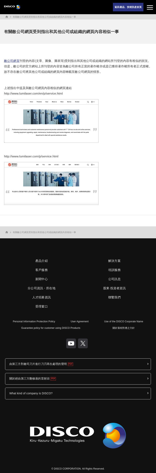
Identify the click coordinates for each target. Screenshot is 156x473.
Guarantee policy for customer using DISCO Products (50, 328)
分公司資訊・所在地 (41, 288)
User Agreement (80, 321)
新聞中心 (41, 279)
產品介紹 (41, 260)
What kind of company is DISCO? (31, 393)
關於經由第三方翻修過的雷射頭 (29, 378)
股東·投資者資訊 (114, 288)
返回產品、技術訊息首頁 (128, 7)
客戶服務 (41, 270)
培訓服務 (114, 270)
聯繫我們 (114, 297)
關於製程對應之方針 (124, 328)
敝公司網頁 (12, 60)
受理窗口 (41, 306)
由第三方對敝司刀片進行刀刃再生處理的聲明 (38, 364)
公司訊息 (114, 279)
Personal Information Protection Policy (34, 321)
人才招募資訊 (41, 297)
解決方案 (114, 260)
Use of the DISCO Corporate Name (123, 321)
